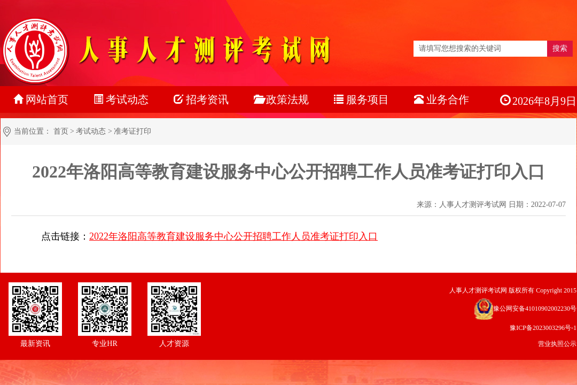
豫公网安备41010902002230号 (534, 308)
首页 (60, 131)
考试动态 (91, 131)
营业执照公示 (557, 344)
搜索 (559, 48)
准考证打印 (132, 131)
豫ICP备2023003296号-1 (543, 328)
